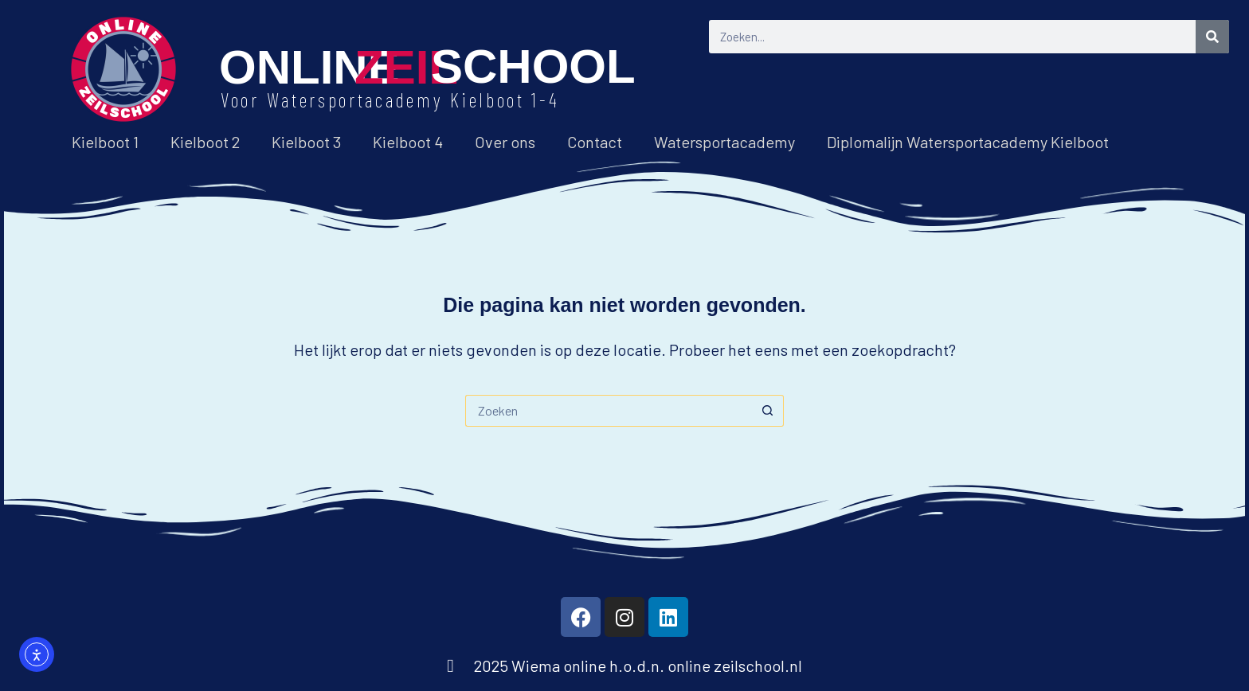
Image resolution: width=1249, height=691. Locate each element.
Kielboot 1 (105, 141)
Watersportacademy (724, 141)
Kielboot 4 (408, 141)
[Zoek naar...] (608, 411)
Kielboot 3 (306, 141)
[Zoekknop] (768, 411)
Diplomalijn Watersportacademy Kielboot (968, 141)
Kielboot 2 (205, 141)
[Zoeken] (1212, 36)
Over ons (505, 141)
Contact (594, 141)
